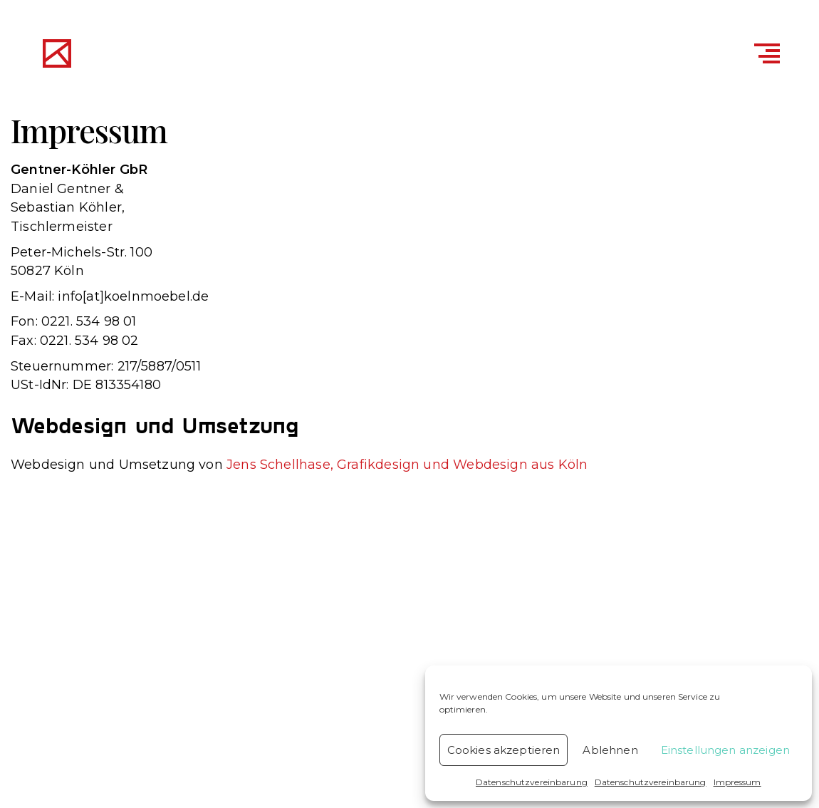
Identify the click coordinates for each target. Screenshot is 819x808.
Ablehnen (610, 750)
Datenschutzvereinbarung (532, 782)
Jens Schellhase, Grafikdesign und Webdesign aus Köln (407, 464)
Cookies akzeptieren (503, 750)
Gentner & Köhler (191, 55)
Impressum (737, 782)
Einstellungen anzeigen (725, 750)
